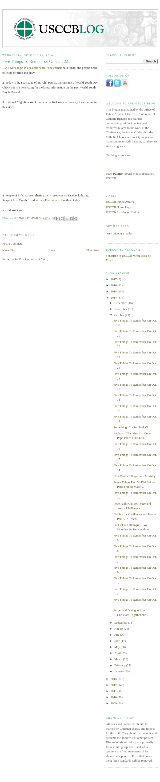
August (119, 628)
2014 (114, 297)
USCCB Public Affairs (120, 201)
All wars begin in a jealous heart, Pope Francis (33, 67)
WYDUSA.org (25, 87)
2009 (114, 703)
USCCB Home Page (118, 207)
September (121, 622)
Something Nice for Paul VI (130, 427)
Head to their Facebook (42, 200)
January (119, 671)
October (119, 315)
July (117, 634)
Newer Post (9, 250)
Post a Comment (12, 243)
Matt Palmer (114, 173)
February (120, 665)
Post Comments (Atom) (33, 259)
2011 (114, 691)
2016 (114, 285)
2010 (114, 697)
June (117, 641)
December (121, 303)
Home (51, 250)
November (121, 309)
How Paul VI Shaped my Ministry (134, 476)
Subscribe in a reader (119, 233)
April (118, 653)
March (118, 659)
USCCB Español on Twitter (123, 212)
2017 (114, 279)
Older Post (92, 250)
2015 (114, 291)
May (117, 647)
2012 (114, 685)
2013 (114, 679)
